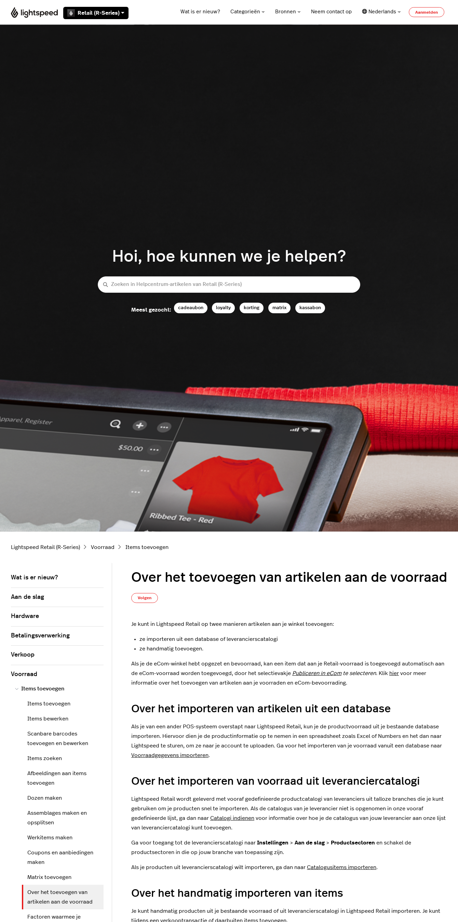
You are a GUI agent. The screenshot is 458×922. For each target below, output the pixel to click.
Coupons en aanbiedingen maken (60, 857)
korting (251, 307)
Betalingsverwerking (40, 636)
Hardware (25, 616)
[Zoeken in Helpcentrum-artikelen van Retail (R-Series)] (229, 284)
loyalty (223, 307)
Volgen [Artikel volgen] (144, 598)
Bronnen (288, 11)
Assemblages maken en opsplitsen (57, 817)
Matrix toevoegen (49, 877)
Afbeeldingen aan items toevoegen (56, 778)
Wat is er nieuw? (200, 11)
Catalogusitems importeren (341, 867)
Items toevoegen (147, 547)
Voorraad (102, 547)
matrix (279, 307)
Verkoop (23, 655)
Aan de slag (27, 597)
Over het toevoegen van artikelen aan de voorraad (60, 897)
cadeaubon (190, 307)
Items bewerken (47, 718)
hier (394, 673)
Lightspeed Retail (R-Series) (45, 547)
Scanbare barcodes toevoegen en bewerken (57, 738)
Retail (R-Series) (95, 13)
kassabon (310, 307)
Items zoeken (44, 758)
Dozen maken (44, 798)
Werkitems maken (49, 837)
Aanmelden (426, 12)
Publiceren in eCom (316, 673)
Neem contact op (331, 11)
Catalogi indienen (232, 818)
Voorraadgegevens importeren (169, 755)
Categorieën (247, 11)
